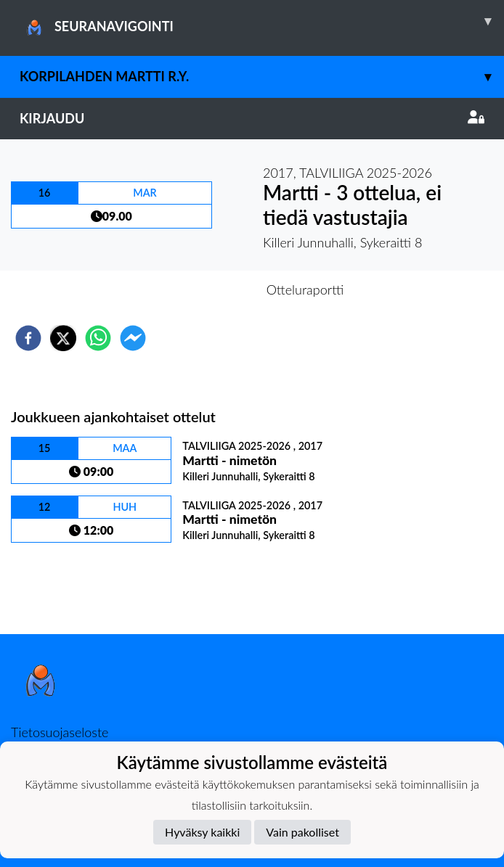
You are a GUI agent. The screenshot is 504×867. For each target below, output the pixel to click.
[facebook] (28, 338)
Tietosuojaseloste (59, 732)
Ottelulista (57, 585)
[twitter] (63, 338)
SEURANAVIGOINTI (262, 21)
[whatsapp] (98, 338)
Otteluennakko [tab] (201, 289)
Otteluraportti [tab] (305, 289)
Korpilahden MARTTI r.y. (262, 76)
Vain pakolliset (302, 832)
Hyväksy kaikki (202, 832)
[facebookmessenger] (133, 338)
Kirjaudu (252, 118)
